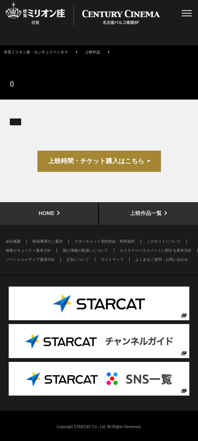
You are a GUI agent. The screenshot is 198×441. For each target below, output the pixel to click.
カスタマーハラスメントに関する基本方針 (156, 250)
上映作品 (92, 52)
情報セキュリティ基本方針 (28, 250)
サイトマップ (112, 259)
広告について (78, 259)
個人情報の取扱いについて (85, 250)
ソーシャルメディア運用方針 (30, 259)
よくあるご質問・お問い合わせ (161, 259)
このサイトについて (164, 241)
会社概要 (13, 241)
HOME (46, 213)
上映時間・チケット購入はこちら (96, 161)
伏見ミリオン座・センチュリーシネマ (36, 52)
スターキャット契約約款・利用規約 (104, 241)
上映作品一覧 (146, 213)
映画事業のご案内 (47, 241)
